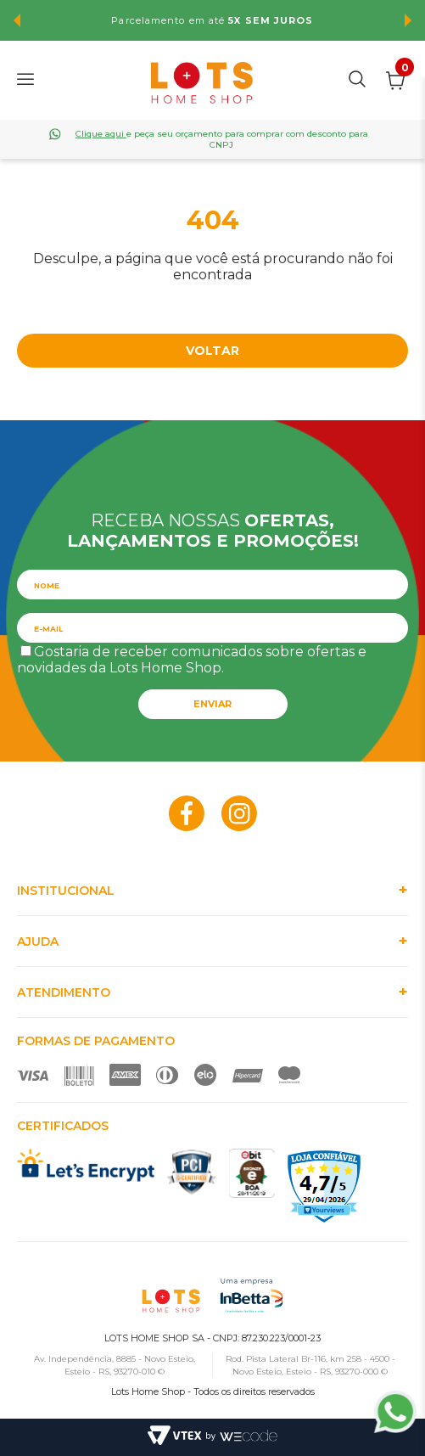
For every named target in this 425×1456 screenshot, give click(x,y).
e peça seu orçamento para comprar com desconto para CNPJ (221, 139)
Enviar (212, 704)
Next (408, 20)
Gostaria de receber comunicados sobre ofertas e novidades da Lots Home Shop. (191, 660)
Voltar (212, 350)
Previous (17, 20)
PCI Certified (191, 1172)
